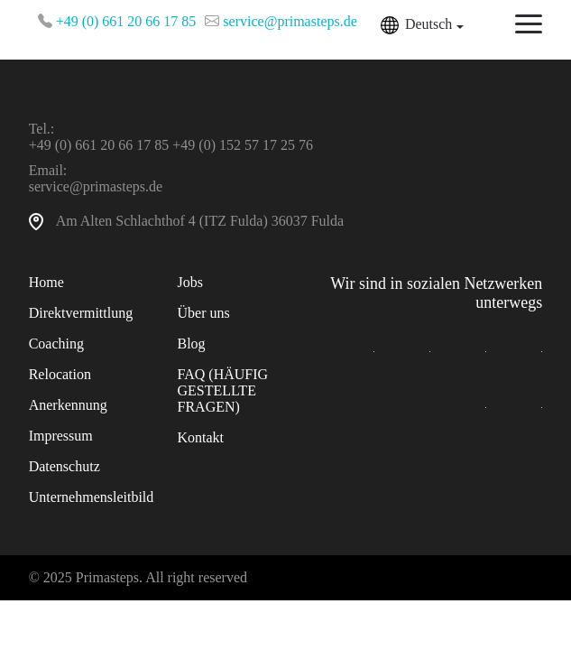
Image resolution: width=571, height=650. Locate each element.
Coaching (56, 343)
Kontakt (201, 437)
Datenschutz (64, 466)
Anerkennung (68, 405)
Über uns (204, 312)
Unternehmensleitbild (91, 497)
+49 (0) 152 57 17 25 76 (242, 145)
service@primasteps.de (289, 21)
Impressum (61, 435)
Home (46, 282)
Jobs (190, 282)
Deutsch (428, 24)
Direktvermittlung (81, 312)
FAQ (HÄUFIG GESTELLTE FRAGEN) (223, 390)
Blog (192, 343)
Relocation (60, 374)
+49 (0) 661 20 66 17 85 (126, 21)
